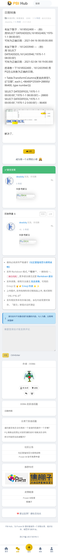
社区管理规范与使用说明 (29, 452)
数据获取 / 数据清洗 (14, 18)
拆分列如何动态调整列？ (15, 436)
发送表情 (35, 281)
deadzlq (9, 22)
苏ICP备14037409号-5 (29, 536)
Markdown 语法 (45, 276)
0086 (28, 18)
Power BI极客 (29, 497)
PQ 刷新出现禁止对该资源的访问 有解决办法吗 (25, 432)
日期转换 (8, 410)
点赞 (29, 151)
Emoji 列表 (28, 286)
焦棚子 (29, 501)
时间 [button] (43, 214)
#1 (20, 229)
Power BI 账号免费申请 (29, 456)
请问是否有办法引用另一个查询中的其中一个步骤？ (27, 427)
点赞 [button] (50, 214)
